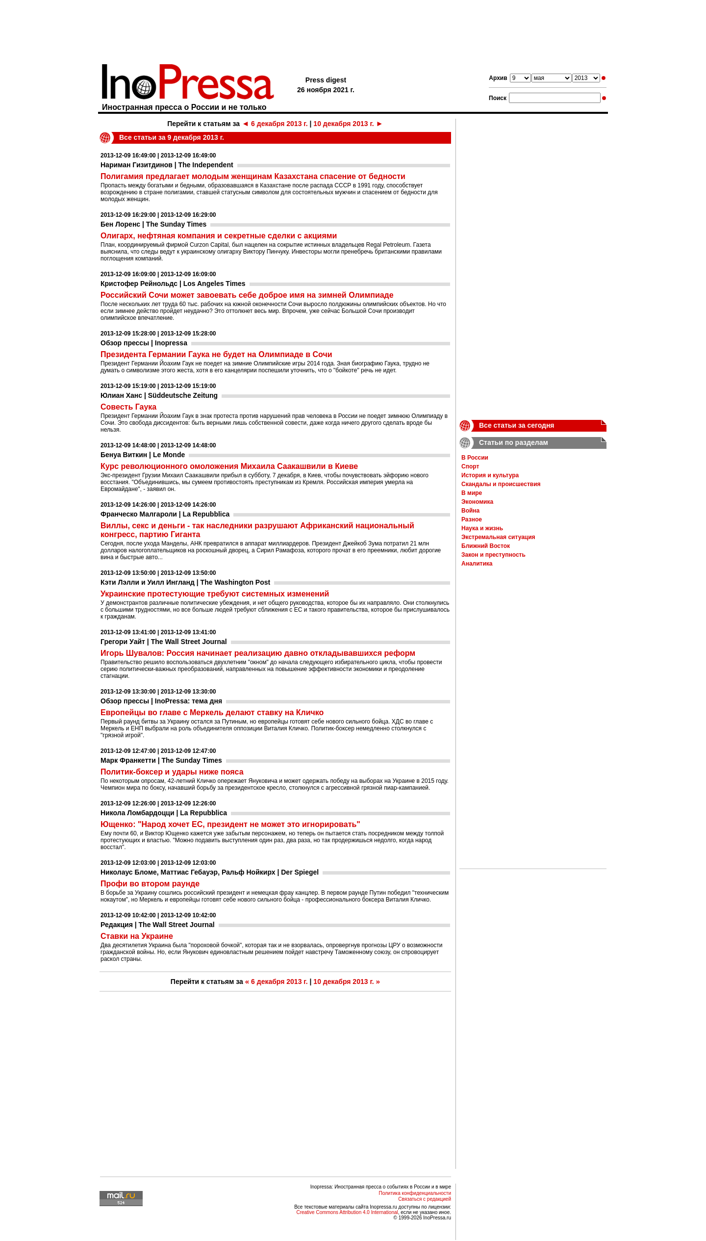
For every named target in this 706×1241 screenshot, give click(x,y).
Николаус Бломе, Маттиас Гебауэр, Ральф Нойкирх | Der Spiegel (210, 872)
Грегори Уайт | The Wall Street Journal (164, 642)
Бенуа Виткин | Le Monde (143, 455)
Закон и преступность (493, 554)
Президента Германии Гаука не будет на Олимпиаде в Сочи (216, 354)
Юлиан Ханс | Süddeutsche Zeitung (159, 395)
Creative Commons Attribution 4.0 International (347, 1212)
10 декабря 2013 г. (348, 124)
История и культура (490, 475)
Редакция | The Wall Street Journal (158, 925)
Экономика (477, 501)
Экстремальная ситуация (498, 537)
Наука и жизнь (482, 528)
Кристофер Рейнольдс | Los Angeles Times (173, 283)
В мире (471, 493)
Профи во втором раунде (150, 883)
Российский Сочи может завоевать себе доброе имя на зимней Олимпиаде (247, 295)
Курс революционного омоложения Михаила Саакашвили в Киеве (229, 466)
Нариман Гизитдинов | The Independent (167, 165)
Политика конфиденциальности (414, 1193)
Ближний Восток (485, 546)
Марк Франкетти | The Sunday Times (161, 760)
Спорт (470, 466)
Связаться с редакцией (424, 1199)
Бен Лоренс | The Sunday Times (153, 224)
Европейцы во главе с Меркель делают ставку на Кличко (212, 712)
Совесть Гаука (128, 407)
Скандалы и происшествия (501, 484)
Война (470, 510)
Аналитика (477, 563)
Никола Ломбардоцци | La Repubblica (164, 813)
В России (474, 457)
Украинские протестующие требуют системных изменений (215, 594)
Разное (471, 519)
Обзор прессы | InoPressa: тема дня (161, 701)
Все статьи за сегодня (517, 425)
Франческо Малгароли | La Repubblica (165, 514)
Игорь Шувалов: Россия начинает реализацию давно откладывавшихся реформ (258, 653)
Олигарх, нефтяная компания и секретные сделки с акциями (219, 236)
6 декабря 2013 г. (275, 124)
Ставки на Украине (137, 936)
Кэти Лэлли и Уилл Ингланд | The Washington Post (185, 582)
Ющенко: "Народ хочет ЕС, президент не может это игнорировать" (230, 824)
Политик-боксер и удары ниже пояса (172, 772)
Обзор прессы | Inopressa (144, 343)
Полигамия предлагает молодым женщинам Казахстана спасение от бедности (253, 176)
